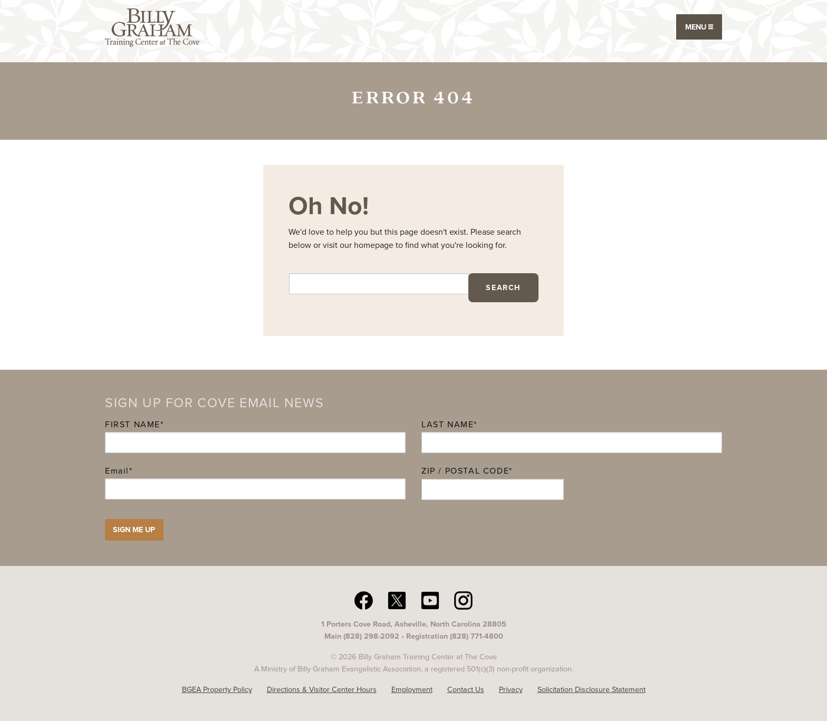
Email (119, 471)
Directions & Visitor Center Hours (322, 689)
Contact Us (465, 689)
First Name (132, 424)
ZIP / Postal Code (465, 471)
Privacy (511, 689)
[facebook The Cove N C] (363, 599)
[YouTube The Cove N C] (430, 599)
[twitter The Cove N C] (396, 599)
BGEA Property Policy (217, 689)
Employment (411, 689)
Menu (699, 27)
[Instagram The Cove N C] (463, 599)
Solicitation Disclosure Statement (591, 689)
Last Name (447, 424)
